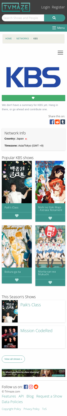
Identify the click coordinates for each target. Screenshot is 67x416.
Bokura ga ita (12, 271)
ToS (44, 409)
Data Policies (12, 402)
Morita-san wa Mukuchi (47, 273)
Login (45, 7)
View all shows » (13, 359)
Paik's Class (11, 207)
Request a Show (49, 396)
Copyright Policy (11, 409)
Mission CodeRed (36, 330)
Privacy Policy (31, 409)
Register (58, 7)
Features (9, 396)
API (21, 396)
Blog (30, 396)
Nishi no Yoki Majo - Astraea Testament (50, 208)
